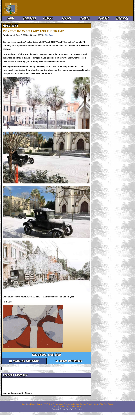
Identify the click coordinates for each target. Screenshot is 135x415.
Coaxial (48, 18)
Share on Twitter (69, 361)
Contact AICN (76, 407)
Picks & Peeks (52, 404)
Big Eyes (49, 35)
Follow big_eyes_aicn (46, 354)
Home (11, 18)
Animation (75, 404)
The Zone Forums (106, 404)
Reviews (66, 18)
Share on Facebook (24, 361)
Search (122, 18)
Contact (103, 18)
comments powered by (17, 393)
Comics (84, 18)
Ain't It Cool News (23, 8)
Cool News (29, 18)
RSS (56, 407)
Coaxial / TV (41, 404)
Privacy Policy (64, 407)
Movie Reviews (64, 404)
